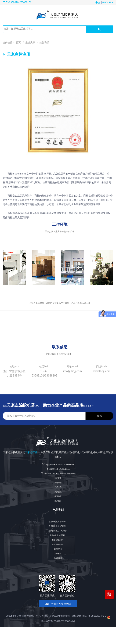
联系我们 (58, 501)
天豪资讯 (58, 492)
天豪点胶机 (31, 452)
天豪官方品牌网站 (58, 603)
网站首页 (58, 478)
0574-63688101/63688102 (17, 2)
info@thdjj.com (64, 469)
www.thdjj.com (61, 615)
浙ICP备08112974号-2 (94, 615)
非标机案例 (58, 558)
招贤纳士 (58, 496)
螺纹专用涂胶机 (58, 544)
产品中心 (58, 487)
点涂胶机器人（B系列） (58, 526)
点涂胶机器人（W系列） (57, 531)
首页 (18, 42)
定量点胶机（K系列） (58, 535)
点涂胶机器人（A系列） (58, 522)
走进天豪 (30, 42)
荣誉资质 (44, 42)
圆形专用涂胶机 (58, 540)
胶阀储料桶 (58, 549)
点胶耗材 (58, 554)
